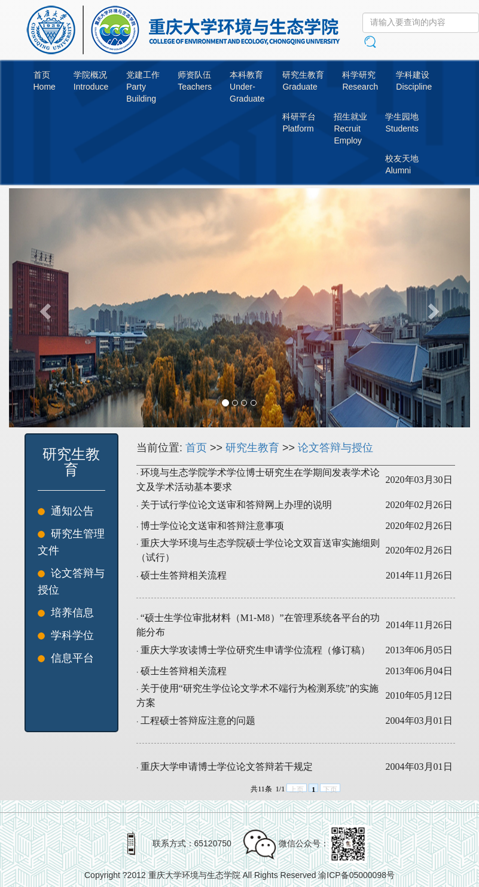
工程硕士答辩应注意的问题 (198, 720)
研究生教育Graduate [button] (303, 80)
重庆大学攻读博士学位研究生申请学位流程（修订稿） (255, 650)
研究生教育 (252, 448)
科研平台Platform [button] (299, 122)
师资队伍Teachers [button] (195, 80)
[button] (43, 307)
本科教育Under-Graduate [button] (247, 86)
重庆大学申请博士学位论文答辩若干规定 (227, 766)
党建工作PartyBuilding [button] (143, 86)
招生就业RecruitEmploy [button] (350, 128)
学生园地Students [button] (402, 122)
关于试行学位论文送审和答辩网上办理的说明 (236, 505)
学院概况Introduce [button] (91, 80)
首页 (196, 448)
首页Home (44, 80)
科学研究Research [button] (360, 80)
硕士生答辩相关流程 (184, 575)
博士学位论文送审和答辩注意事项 (212, 526)
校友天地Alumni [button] (402, 164)
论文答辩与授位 (335, 448)
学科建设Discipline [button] (414, 80)
